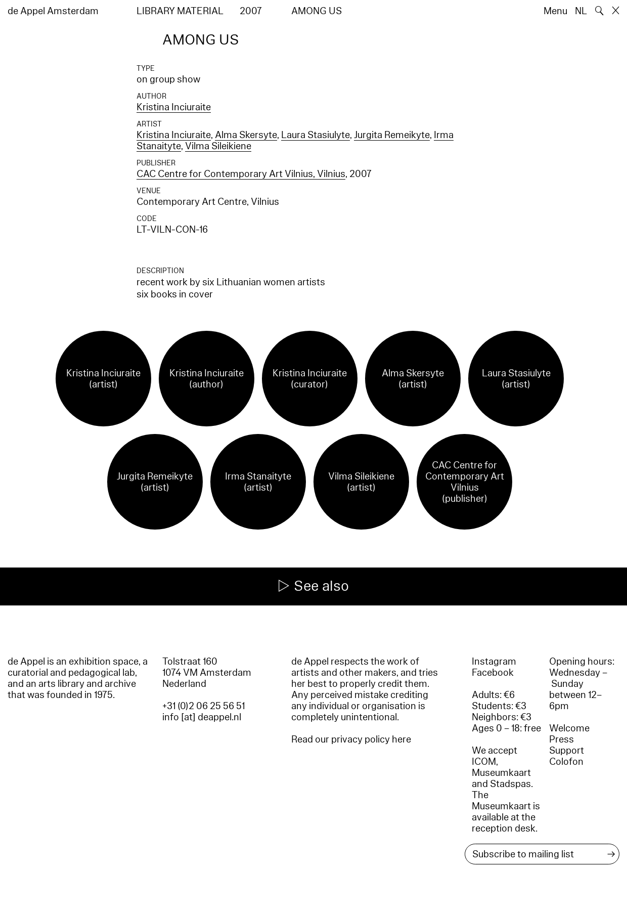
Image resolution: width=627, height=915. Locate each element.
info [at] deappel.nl (201, 717)
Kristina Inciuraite (174, 107)
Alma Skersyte (246, 135)
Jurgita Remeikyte (392, 135)
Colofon (566, 761)
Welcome (569, 728)
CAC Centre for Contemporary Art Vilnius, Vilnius (241, 174)
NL (581, 11)
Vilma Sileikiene (218, 146)
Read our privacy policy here (351, 739)
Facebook (493, 672)
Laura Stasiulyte (315, 135)
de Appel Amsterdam (53, 11)
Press (561, 739)
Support (566, 750)
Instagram (494, 661)
